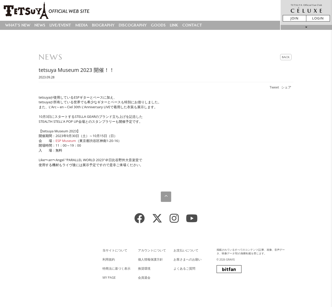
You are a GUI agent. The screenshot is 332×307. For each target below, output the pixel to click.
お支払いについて (186, 250)
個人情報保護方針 (150, 259)
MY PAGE (109, 277)
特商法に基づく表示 (116, 268)
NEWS (39, 25)
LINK (174, 25)
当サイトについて (114, 250)
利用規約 (108, 259)
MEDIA (81, 25)
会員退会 (144, 277)
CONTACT (192, 25)
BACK (286, 57)
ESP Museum (66, 140)
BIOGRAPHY (103, 25)
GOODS (158, 25)
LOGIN (318, 18)
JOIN (294, 18)
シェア (286, 87)
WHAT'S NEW (17, 25)
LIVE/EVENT (60, 25)
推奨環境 (144, 268)
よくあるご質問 (184, 268)
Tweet (274, 87)
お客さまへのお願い (188, 259)
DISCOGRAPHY (133, 25)
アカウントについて (152, 250)
